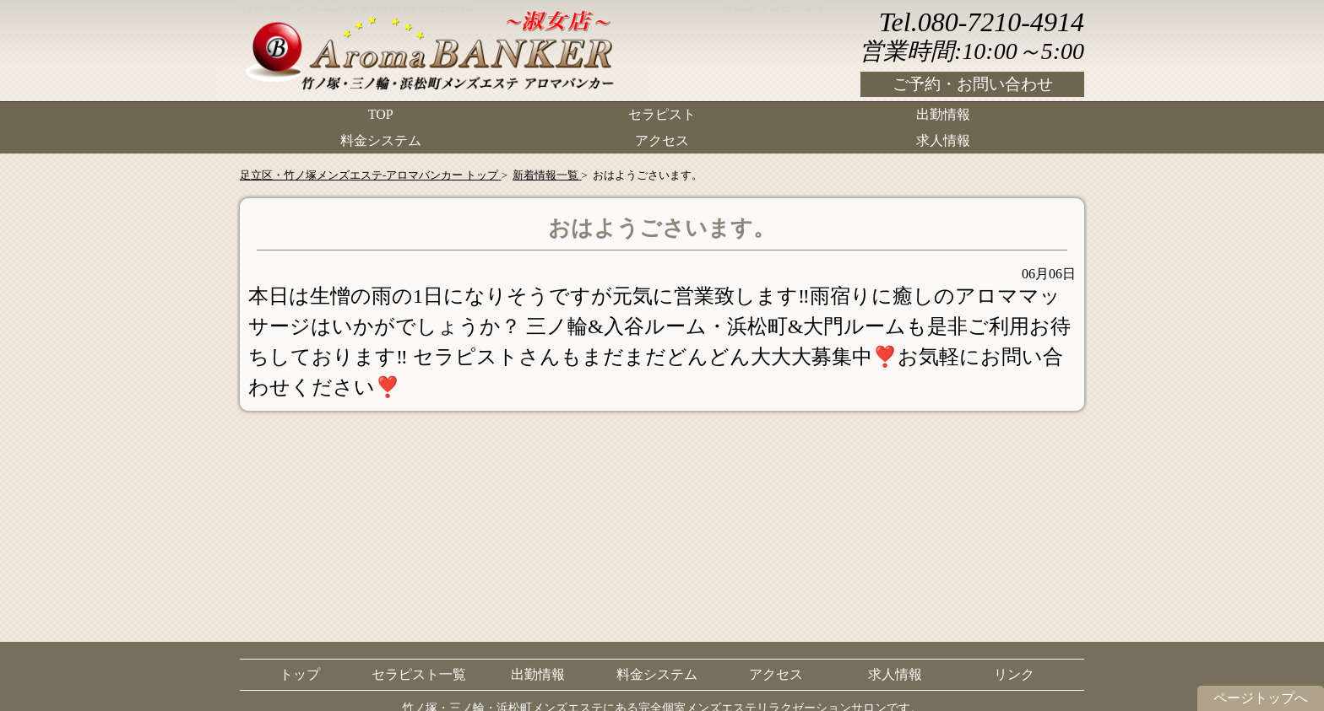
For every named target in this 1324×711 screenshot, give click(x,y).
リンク (1014, 674)
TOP (380, 114)
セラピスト (662, 114)
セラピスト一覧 (419, 674)
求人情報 (943, 139)
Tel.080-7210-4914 (981, 22)
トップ (299, 674)
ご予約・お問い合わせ (973, 84)
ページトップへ (1260, 698)
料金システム (380, 139)
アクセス (662, 139)
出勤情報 (943, 114)
